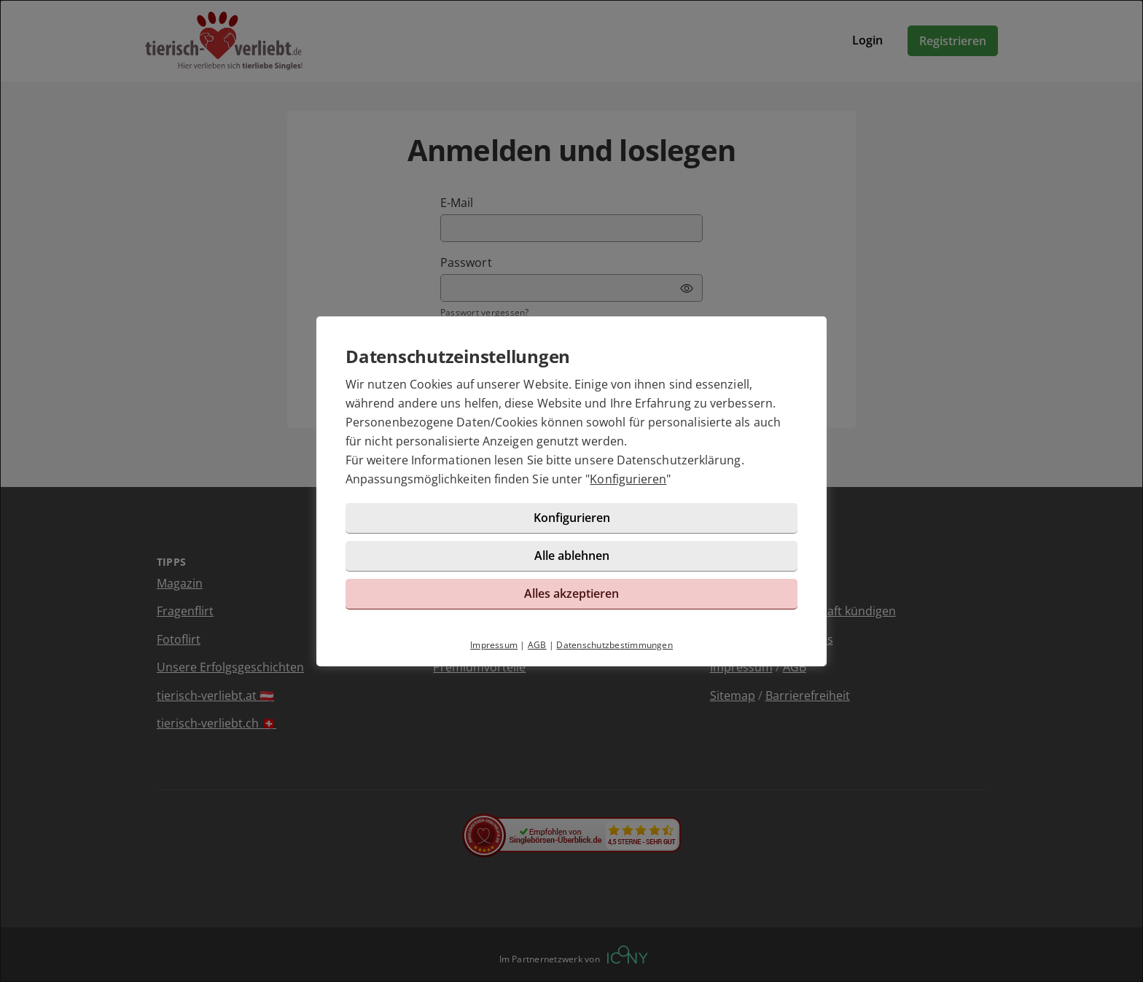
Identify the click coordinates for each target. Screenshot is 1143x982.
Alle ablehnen (571, 555)
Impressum (494, 645)
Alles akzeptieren (571, 593)
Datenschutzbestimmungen (614, 645)
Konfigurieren (628, 479)
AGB (537, 645)
